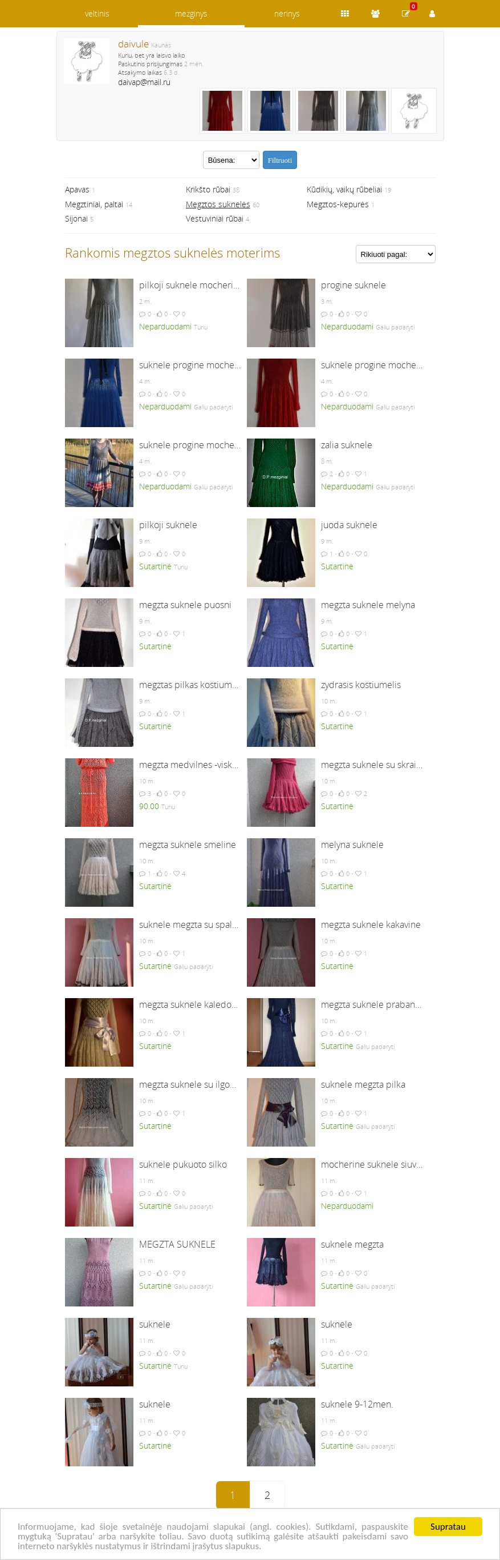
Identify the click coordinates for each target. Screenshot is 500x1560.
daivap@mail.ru (144, 82)
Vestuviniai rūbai (214, 218)
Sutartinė (155, 566)
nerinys (287, 13)
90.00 (149, 806)
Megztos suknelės (218, 204)
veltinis (97, 13)
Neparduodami (165, 326)
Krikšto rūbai (208, 189)
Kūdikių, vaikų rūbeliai (344, 189)
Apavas (77, 189)
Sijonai (76, 218)
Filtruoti (280, 160)
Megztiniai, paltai (94, 204)
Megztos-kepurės (338, 204)
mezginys (191, 13)
